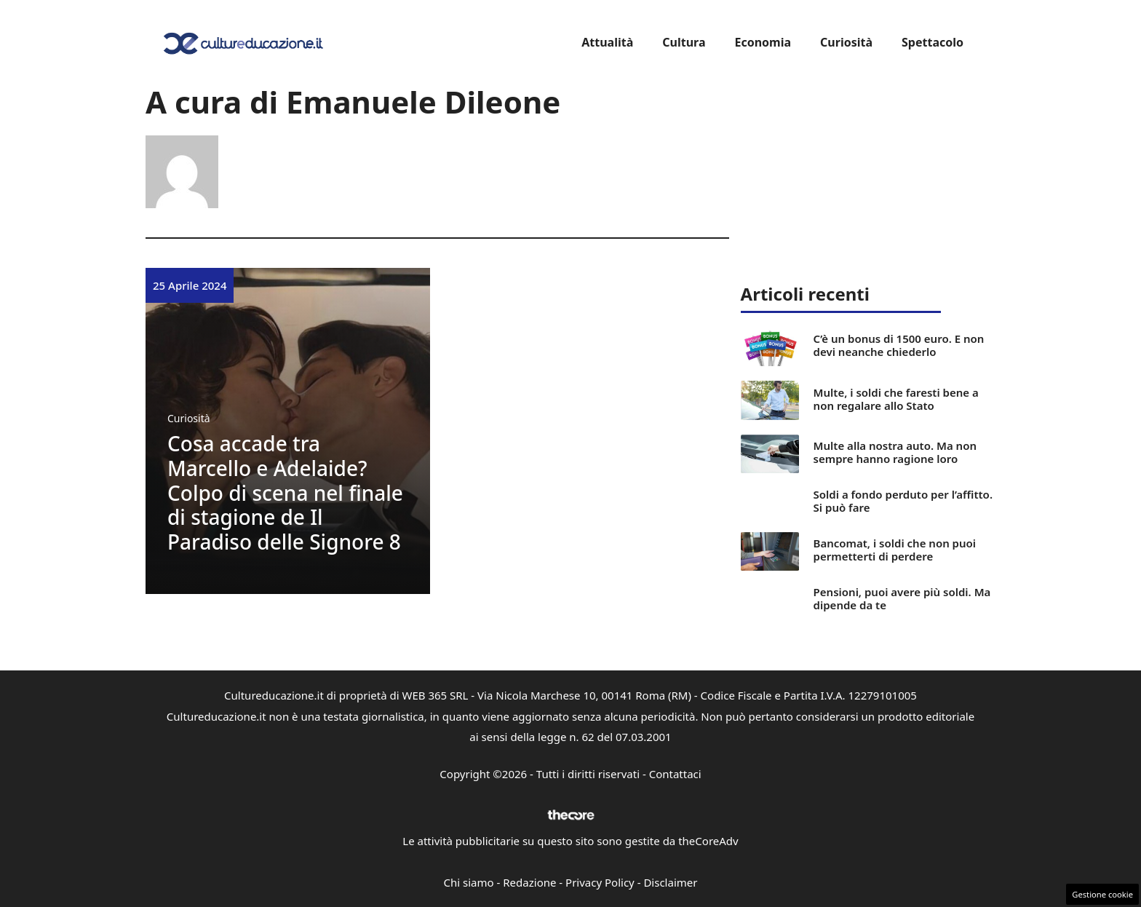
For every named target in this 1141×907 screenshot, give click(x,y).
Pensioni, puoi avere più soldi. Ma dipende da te (902, 598)
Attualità (607, 42)
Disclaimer (670, 882)
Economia (762, 42)
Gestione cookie (1102, 894)
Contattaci (675, 774)
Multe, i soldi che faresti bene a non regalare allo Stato (896, 399)
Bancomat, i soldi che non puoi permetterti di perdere (895, 549)
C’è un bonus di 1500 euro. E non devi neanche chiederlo (899, 345)
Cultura (683, 42)
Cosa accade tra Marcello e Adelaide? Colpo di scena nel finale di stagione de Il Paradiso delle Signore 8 (285, 492)
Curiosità (846, 42)
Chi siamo (469, 882)
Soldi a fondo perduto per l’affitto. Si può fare (903, 501)
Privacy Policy (600, 882)
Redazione (529, 882)
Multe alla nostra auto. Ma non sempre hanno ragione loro (895, 452)
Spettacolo (932, 42)
